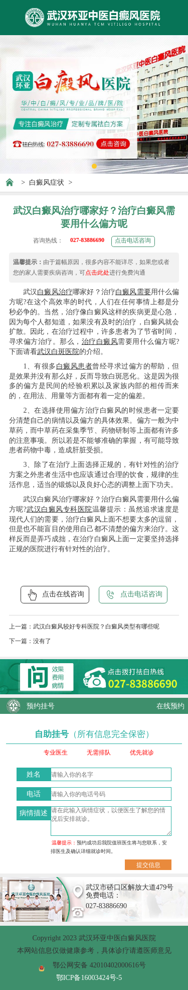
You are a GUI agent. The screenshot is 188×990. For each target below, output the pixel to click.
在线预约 (170, 706)
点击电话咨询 (133, 240)
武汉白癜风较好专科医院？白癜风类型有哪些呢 (96, 627)
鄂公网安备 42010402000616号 (99, 965)
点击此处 (97, 273)
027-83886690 (87, 240)
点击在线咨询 (55, 594)
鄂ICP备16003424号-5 (89, 977)
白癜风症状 (46, 182)
